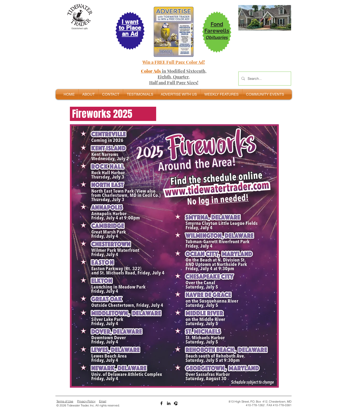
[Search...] (264, 78)
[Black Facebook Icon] (161, 403)
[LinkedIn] (168, 403)
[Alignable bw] (176, 403)
